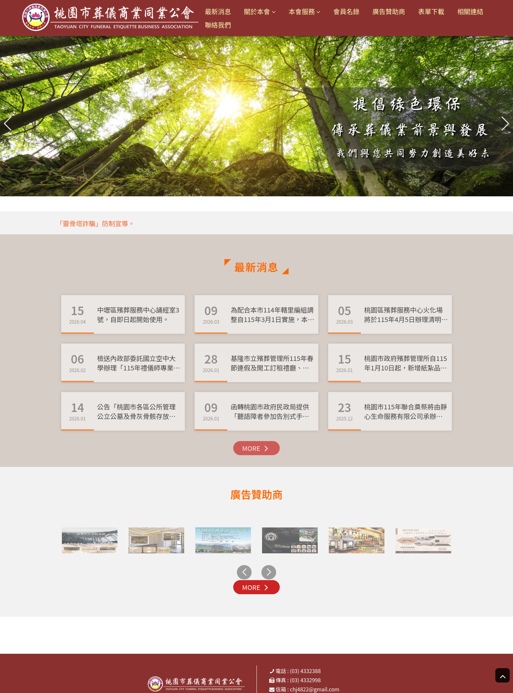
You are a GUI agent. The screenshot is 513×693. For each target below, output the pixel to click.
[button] (505, 123)
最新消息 (218, 11)
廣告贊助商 (388, 11)
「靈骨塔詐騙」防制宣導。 (95, 223)
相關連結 (470, 11)
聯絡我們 (218, 24)
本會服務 (302, 11)
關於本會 (257, 11)
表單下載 (431, 11)
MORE (256, 466)
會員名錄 (346, 11)
